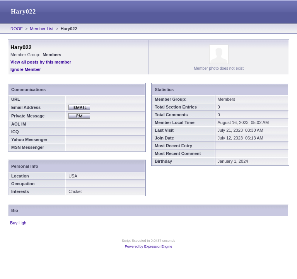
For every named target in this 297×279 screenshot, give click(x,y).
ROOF (16, 28)
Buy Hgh (18, 222)
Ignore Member (25, 69)
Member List (41, 28)
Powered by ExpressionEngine (148, 246)
